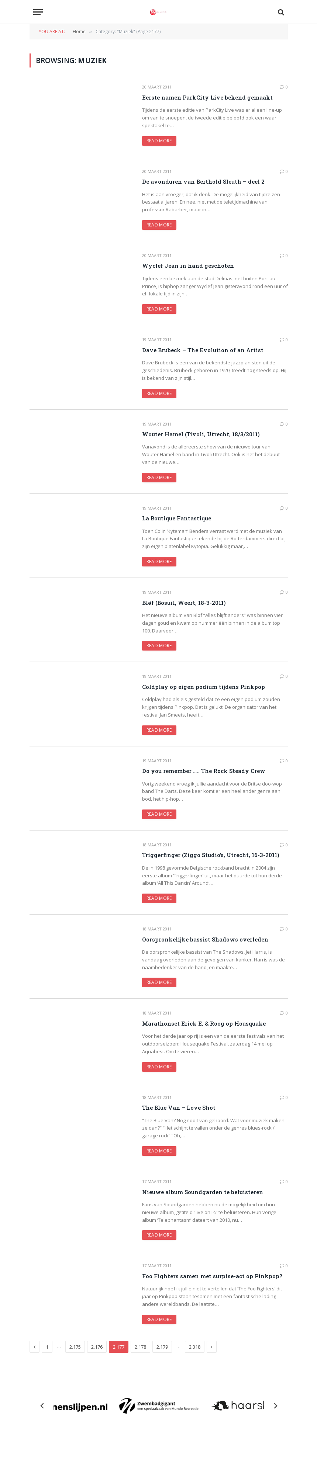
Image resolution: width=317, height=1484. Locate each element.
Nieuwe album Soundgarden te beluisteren (202, 1192)
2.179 (162, 1346)
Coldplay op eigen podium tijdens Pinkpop (203, 686)
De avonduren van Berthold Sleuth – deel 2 (203, 181)
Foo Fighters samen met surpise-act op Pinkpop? (212, 1276)
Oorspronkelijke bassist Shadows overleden (205, 939)
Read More (159, 141)
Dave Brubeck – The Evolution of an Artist (202, 350)
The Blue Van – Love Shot (179, 1107)
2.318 (194, 1346)
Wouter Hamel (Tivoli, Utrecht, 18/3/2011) (201, 434)
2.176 (97, 1346)
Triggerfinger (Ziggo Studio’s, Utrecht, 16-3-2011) (210, 855)
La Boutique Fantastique (176, 518)
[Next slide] (275, 1406)
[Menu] (38, 12)
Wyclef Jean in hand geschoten (188, 265)
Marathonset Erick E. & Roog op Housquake (204, 1023)
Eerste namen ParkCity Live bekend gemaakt (207, 97)
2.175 (75, 1346)
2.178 (140, 1346)
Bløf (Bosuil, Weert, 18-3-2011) (184, 602)
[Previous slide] (42, 1406)
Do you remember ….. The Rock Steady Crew (203, 770)
